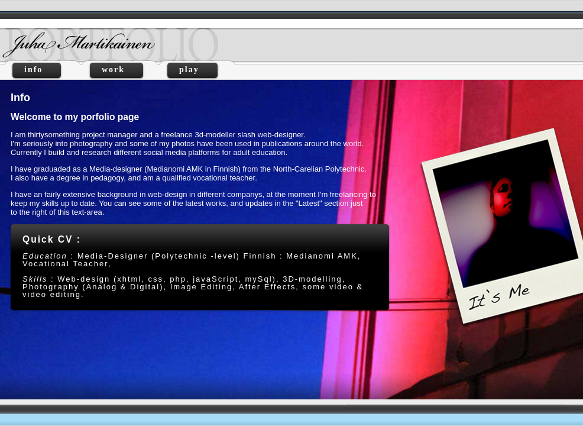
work (116, 69)
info (36, 69)
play (192, 69)
